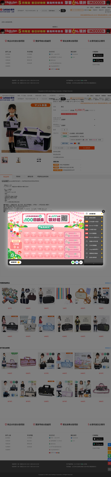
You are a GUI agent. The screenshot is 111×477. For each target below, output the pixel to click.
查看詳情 (13, 262)
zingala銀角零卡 (93, 249)
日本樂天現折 (93, 229)
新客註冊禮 (93, 217)
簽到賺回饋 (93, 213)
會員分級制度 (93, 257)
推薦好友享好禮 (93, 241)
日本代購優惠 (93, 233)
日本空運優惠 (93, 245)
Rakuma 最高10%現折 (93, 237)
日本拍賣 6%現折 (93, 221)
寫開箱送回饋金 (93, 253)
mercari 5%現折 (93, 225)
